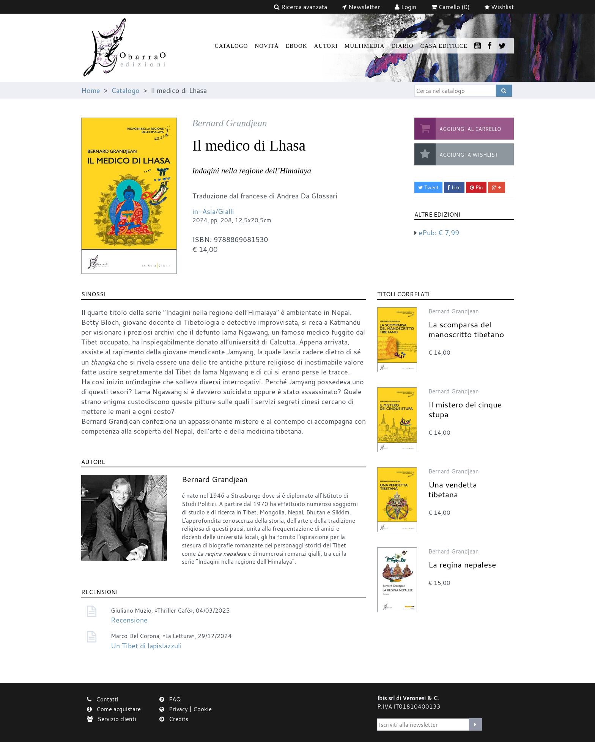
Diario (402, 46)
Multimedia (364, 46)
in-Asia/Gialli (213, 211)
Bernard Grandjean (214, 479)
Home (90, 90)
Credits (173, 719)
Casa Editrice (444, 46)
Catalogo (231, 46)
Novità (267, 46)
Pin (476, 187)
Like (454, 187)
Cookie (202, 709)
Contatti (102, 699)
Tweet (428, 187)
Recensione (129, 619)
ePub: (439, 232)
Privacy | (176, 709)
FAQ (170, 699)
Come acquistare (114, 709)
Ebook (296, 46)
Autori (326, 46)
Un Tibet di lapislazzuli (146, 645)
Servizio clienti (111, 719)
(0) (450, 7)
